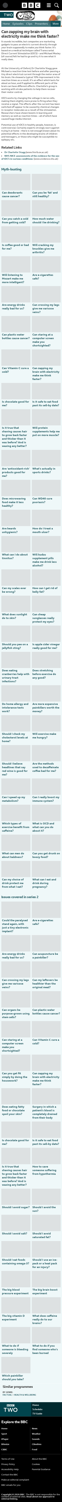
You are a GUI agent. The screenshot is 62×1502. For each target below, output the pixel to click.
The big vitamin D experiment (13, 1317)
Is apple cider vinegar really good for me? (46, 646)
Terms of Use (7, 1459)
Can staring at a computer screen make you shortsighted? (43, 340)
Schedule (37, 1409)
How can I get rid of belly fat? (44, 590)
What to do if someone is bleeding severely (15, 1349)
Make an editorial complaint (15, 1480)
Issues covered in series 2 (19, 897)
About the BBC (39, 1459)
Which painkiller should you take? (13, 1377)
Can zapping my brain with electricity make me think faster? (45, 374)
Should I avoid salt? (14, 1233)
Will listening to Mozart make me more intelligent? (13, 278)
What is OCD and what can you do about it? (43, 827)
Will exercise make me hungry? (44, 735)
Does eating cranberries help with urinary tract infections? (15, 676)
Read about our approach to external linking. (28, 1497)
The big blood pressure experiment (15, 1291)
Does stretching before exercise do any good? (44, 674)
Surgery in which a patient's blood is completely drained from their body (44, 1112)
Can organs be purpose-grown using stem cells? (16, 1013)
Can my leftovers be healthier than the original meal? (45, 983)
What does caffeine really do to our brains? (44, 1319)
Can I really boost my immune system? (45, 799)
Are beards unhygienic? (10, 530)
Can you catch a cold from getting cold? (15, 220)
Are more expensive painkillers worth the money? (45, 707)
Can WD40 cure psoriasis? (42, 500)
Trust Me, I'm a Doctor (25, 15)
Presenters (41, 23)
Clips (29, 23)
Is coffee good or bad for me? (15, 246)
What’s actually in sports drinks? (43, 470)
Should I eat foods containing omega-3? (15, 1261)
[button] (49, 5)
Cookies (36, 1464)
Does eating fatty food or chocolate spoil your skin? (13, 1110)
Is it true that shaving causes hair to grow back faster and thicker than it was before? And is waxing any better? (14, 437)
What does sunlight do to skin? (14, 616)
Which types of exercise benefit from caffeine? (15, 827)
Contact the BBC (9, 1474)
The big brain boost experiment (45, 1291)
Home (6, 23)
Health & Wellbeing (25, 1395)
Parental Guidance (41, 1469)
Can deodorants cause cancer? (12, 194)
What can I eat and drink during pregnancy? (44, 883)
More (56, 23)
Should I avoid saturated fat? (41, 1235)
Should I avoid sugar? (16, 1207)
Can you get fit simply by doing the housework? (14, 1077)
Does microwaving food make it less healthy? (14, 502)
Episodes (18, 23)
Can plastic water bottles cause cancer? (16, 336)
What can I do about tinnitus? (15, 556)
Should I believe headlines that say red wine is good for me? (15, 769)
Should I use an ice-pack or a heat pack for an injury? (44, 1263)
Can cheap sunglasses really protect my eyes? (43, 618)
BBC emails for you (11, 1485)
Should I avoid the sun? (44, 1209)
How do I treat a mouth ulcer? (42, 530)
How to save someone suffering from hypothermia (44, 1170)
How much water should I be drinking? (45, 220)
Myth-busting (11, 169)
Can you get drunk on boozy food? (46, 855)
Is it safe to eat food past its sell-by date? (45, 403)
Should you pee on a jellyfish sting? (15, 646)
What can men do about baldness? (13, 855)
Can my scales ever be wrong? (14, 590)
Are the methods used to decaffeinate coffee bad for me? (45, 767)
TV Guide (37, 1413)
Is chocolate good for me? (15, 403)
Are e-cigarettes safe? (42, 276)
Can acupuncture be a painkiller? (45, 955)
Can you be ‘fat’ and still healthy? (45, 194)
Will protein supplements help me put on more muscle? (46, 431)
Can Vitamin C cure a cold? (15, 370)
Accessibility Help (10, 1469)
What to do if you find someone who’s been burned (45, 1349)
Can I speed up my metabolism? (13, 799)
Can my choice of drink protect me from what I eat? (13, 883)
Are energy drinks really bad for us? (13, 306)
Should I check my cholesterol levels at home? (15, 737)
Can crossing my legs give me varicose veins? (45, 308)
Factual (7, 1395)
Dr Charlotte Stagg (14, 152)
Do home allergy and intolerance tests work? (15, 707)
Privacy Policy (8, 1464)
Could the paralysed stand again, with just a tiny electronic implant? (15, 926)
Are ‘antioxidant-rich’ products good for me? (16, 472)
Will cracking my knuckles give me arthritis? (43, 248)
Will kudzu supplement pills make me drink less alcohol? (44, 560)
